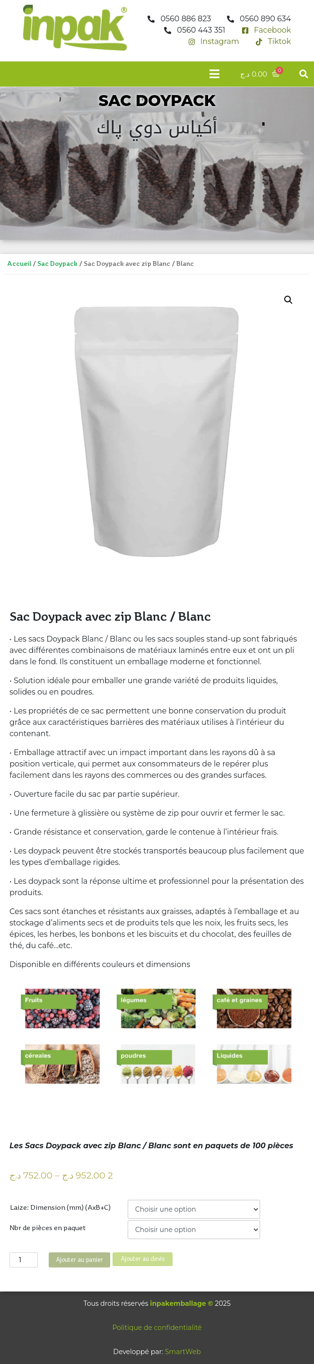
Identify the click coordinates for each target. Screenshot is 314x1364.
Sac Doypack (57, 264)
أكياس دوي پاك (157, 127)
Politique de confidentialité (156, 1327)
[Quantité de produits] (23, 1259)
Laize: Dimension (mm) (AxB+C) (60, 1208)
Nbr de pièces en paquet (48, 1228)
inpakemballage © (181, 1303)
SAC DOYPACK (156, 100)
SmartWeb (183, 1351)
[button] (304, 74)
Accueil (19, 264)
